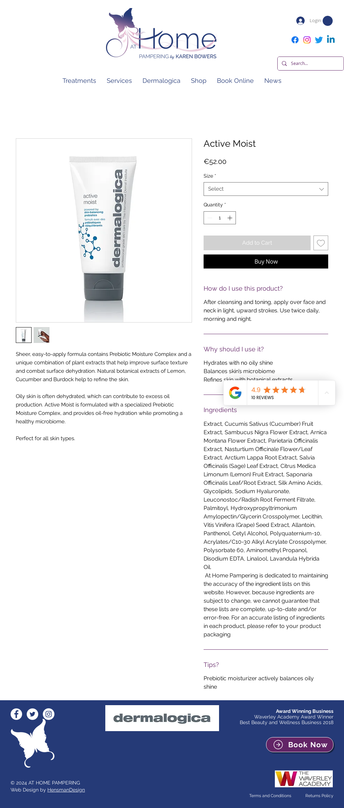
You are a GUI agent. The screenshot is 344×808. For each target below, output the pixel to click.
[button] (328, 21)
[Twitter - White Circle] (32, 714)
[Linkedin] (331, 40)
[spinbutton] (219, 218)
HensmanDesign (66, 790)
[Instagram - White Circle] (48, 714)
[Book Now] (299, 744)
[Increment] (230, 218)
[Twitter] (319, 40)
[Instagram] (307, 40)
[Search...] (310, 63)
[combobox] (266, 189)
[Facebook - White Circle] (16, 714)
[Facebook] (295, 40)
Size (210, 176)
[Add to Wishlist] (320, 243)
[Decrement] (209, 218)
